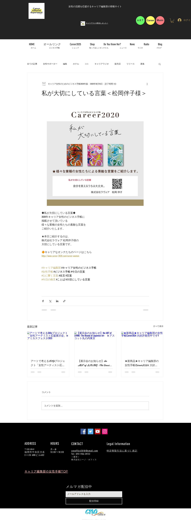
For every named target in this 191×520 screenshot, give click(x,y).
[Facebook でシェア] (43, 301)
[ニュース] (123, 47)
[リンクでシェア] (64, 301)
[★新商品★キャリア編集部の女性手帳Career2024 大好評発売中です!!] (142, 343)
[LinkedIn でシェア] (57, 301)
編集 (65, 64)
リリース (131, 64)
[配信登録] (94, 501)
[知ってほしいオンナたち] (98, 47)
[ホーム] (33, 47)
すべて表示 (158, 326)
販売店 (118, 64)
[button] (172, 20)
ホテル (76, 64)
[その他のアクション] (147, 84)
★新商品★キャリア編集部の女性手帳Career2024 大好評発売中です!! (142, 363)
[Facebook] (83, 431)
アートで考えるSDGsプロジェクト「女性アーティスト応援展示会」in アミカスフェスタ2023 (48, 363)
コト (87, 64)
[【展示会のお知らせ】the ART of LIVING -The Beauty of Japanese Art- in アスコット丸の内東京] (95, 343)
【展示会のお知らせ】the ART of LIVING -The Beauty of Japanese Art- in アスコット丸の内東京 (95, 363)
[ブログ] (159, 47)
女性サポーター (50, 64)
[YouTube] (97, 431)
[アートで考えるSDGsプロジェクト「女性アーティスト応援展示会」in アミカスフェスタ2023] (48, 343)
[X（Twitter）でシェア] (50, 301)
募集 (142, 64)
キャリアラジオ (102, 64)
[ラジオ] (140, 47)
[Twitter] (90, 431)
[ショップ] (75, 47)
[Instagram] (105, 431)
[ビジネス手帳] (54, 47)
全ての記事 (32, 64)
